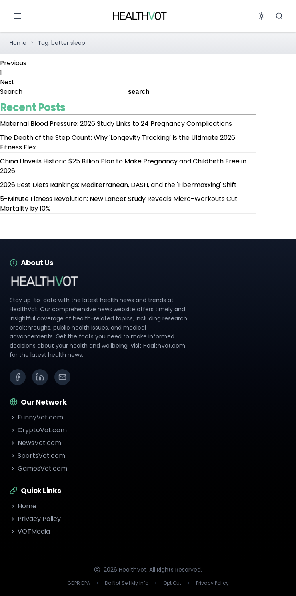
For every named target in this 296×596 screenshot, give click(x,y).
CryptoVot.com (38, 430)
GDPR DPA (78, 583)
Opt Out (172, 583)
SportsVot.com (37, 455)
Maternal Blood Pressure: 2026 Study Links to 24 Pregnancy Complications (116, 123)
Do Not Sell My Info (126, 583)
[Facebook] (18, 377)
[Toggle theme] (261, 16)
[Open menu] (18, 16)
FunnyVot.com (36, 417)
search (139, 91)
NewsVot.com (35, 442)
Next (7, 82)
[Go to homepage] (140, 16)
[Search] (279, 16)
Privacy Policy (35, 518)
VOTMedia (30, 531)
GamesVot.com (38, 468)
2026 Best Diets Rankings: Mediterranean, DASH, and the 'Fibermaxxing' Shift (118, 184)
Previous (13, 63)
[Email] (62, 377)
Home (18, 43)
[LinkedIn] (40, 377)
